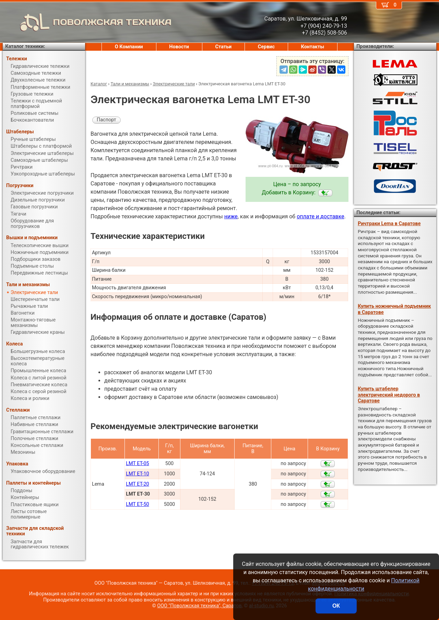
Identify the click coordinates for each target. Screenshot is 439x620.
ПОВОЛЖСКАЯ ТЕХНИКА (87, 22)
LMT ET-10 (137, 474)
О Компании (129, 47)
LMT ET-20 (137, 484)
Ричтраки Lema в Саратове (389, 224)
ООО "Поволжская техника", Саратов (199, 606)
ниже (231, 216)
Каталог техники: (25, 46)
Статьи (223, 47)
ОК (336, 606)
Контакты (312, 47)
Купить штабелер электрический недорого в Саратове (389, 395)
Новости (179, 47)
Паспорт (106, 120)
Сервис (266, 47)
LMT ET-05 (137, 463)
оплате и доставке (320, 216)
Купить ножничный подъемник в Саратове (394, 309)
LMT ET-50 (137, 504)
